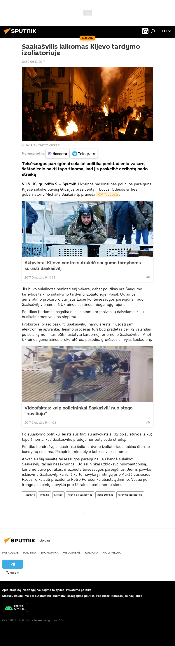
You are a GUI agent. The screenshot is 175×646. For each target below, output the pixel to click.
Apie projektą (11, 590)
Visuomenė (71, 552)
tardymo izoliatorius (130, 494)
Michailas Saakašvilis (80, 494)
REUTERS (30, 144)
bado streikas (105, 494)
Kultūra (91, 552)
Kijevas (58, 494)
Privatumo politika (78, 590)
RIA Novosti (107, 194)
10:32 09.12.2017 (33, 62)
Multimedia (112, 552)
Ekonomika (49, 552)
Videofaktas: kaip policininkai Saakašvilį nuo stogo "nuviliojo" (78, 410)
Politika (29, 552)
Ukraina (44, 494)
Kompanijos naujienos (126, 596)
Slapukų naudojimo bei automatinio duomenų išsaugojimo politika (48, 596)
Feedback (103, 596)
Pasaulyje (29, 494)
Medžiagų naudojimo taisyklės (43, 590)
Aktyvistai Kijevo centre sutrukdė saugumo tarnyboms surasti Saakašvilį (82, 265)
